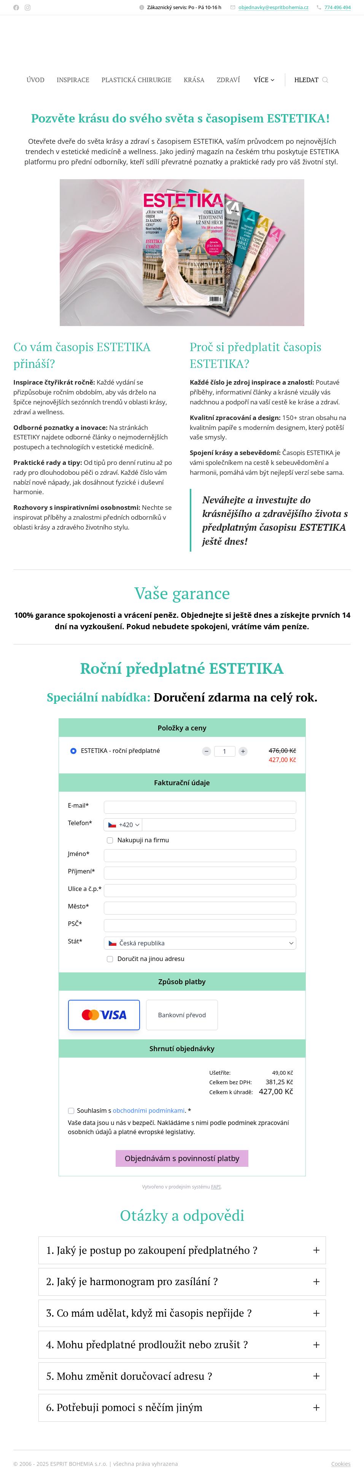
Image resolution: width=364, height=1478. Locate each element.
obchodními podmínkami (149, 1110)
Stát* (75, 941)
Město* (78, 906)
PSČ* (75, 924)
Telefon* (80, 823)
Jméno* (79, 854)
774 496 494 (337, 7)
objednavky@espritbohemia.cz (273, 7)
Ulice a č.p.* (85, 889)
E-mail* (78, 805)
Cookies (341, 1463)
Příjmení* (81, 871)
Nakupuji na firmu (142, 840)
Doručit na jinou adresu (150, 959)
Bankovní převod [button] (182, 1015)
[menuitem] (39, 79)
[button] (311, 79)
